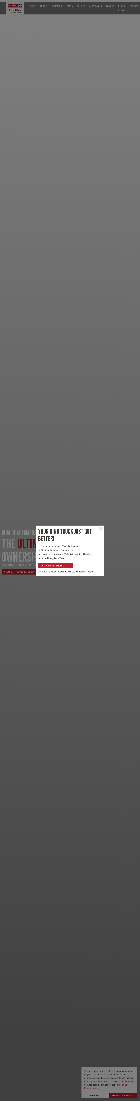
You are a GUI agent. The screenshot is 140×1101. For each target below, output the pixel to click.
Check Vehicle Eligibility (54, 565)
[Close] (101, 528)
